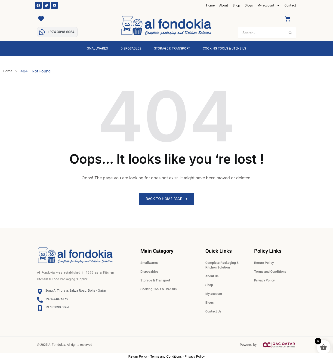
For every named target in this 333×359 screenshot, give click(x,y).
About (223, 5)
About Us (212, 275)
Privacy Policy (264, 279)
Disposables (130, 48)
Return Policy (264, 262)
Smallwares (97, 48)
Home (210, 5)
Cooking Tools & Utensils (224, 48)
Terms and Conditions (270, 270)
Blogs (249, 5)
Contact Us (213, 310)
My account (268, 5)
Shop (236, 5)
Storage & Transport (172, 48)
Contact (290, 5)
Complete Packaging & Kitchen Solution (222, 264)
